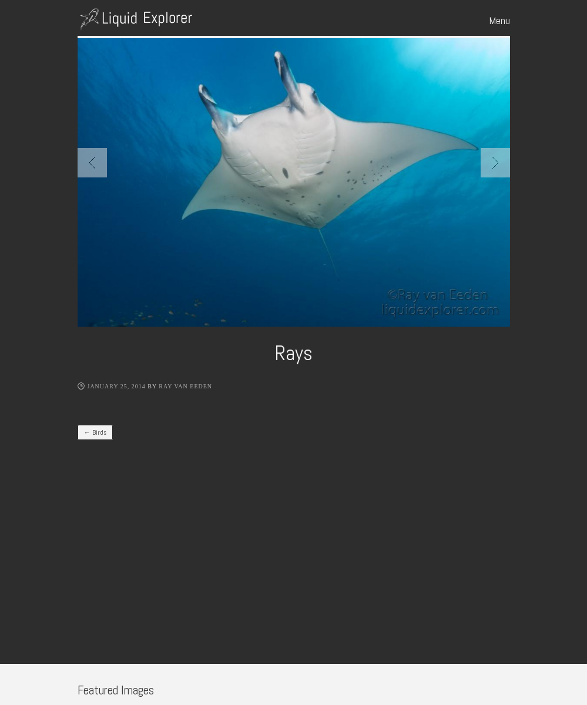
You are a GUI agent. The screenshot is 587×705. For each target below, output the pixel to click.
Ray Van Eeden (185, 386)
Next (495, 162)
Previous (92, 162)
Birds (95, 432)
